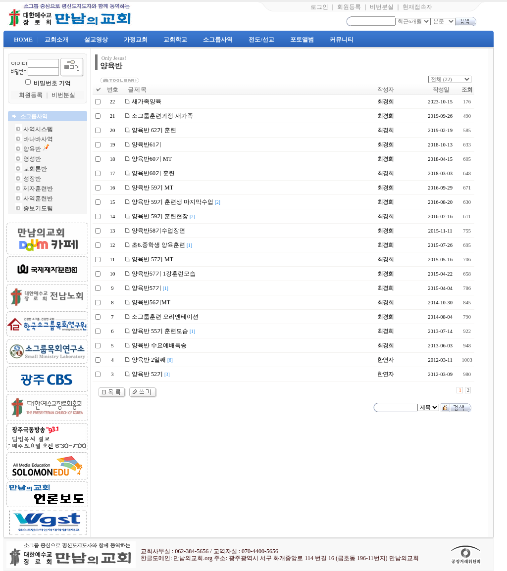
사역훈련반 (38, 198)
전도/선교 (261, 39)
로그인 (319, 6)
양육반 (32, 148)
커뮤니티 (342, 39)
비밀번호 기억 (52, 83)
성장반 (32, 178)
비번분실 (382, 6)
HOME (23, 39)
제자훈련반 (38, 188)
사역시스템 (38, 129)
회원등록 (349, 6)
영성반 (32, 158)
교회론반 (35, 168)
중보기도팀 (38, 208)
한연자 (385, 359)
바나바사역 (38, 139)
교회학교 (175, 39)
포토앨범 (302, 39)
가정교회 (136, 39)
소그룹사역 (218, 39)
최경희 (385, 101)
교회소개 (56, 39)
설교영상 (96, 39)
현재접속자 (417, 6)
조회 (466, 89)
